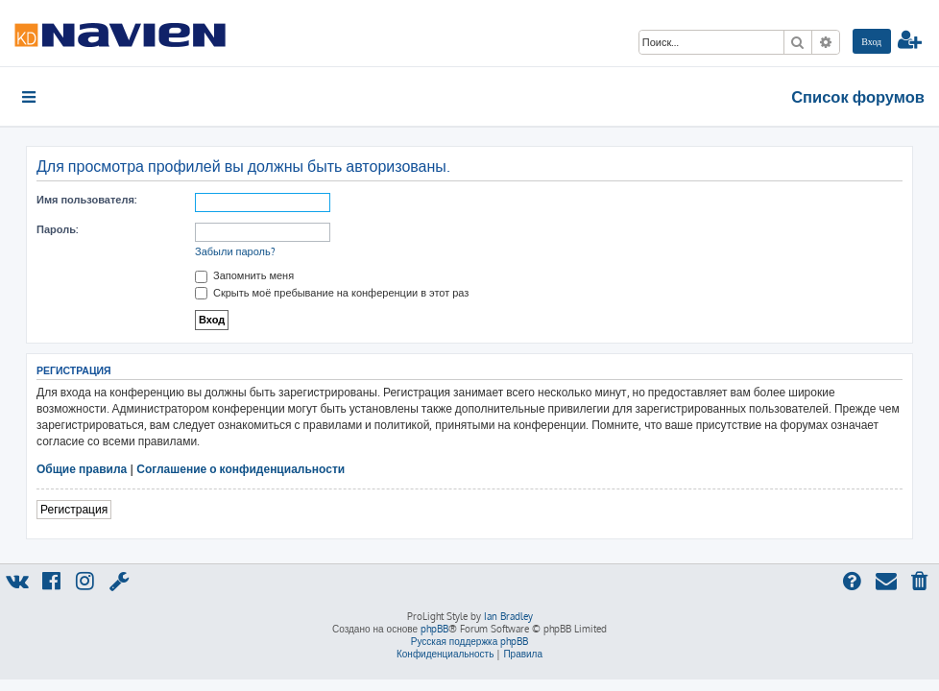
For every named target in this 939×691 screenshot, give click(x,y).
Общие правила (81, 469)
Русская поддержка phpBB (470, 641)
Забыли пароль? (235, 251)
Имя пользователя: (86, 199)
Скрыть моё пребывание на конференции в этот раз (332, 292)
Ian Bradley (508, 616)
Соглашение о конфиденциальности (240, 469)
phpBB (434, 628)
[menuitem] (872, 41)
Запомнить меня (244, 275)
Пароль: (57, 229)
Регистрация (74, 509)
